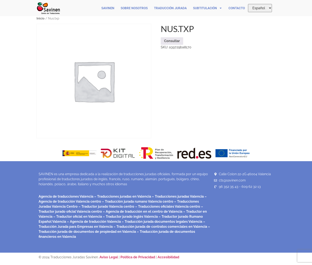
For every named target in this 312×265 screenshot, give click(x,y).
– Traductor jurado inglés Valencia (130, 217)
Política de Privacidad (137, 257)
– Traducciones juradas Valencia (177, 196)
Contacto (236, 8)
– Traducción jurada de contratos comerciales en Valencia (160, 227)
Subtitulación (207, 8)
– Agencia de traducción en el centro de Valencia (142, 212)
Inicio (40, 18)
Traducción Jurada (170, 8)
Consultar (172, 41)
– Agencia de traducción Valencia (93, 222)
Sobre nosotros (134, 8)
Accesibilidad (168, 257)
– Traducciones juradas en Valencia (122, 196)
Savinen (107, 8)
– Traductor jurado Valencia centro (106, 206)
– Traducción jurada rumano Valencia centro (137, 201)
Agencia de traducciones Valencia (66, 196)
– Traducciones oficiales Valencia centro (167, 206)
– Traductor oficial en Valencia (77, 217)
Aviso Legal (109, 257)
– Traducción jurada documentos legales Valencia (161, 222)
